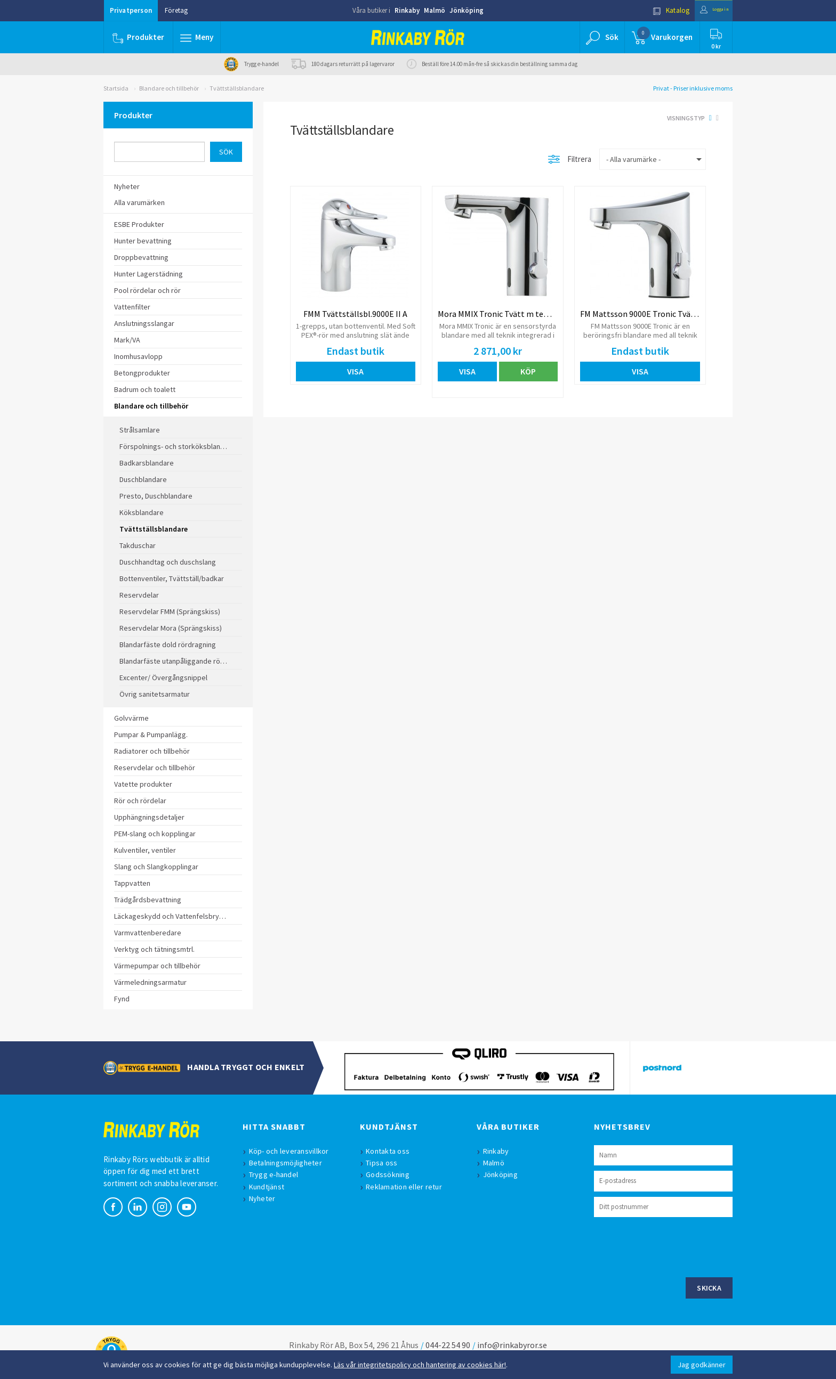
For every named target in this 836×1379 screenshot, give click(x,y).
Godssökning (391, 1174)
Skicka (709, 1288)
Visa (355, 371)
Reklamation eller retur (407, 1187)
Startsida (115, 88)
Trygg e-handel (277, 1174)
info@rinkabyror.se (512, 1345)
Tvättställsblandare (237, 88)
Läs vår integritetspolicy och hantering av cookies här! (420, 1364)
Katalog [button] (656, 10)
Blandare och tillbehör (169, 88)
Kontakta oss (391, 1151)
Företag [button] (176, 10)
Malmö (434, 10)
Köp (528, 371)
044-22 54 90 (447, 1345)
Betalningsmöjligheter (288, 1163)
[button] (198, 37)
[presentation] (675, 1246)
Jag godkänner (702, 1364)
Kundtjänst (270, 1187)
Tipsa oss (385, 1163)
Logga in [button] (707, 10)
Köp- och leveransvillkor (292, 1151)
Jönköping (466, 10)
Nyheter (265, 1198)
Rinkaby (407, 10)
